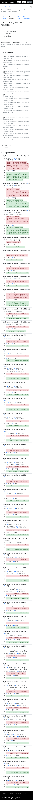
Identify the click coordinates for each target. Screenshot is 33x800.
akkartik (3, 7)
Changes (11, 17)
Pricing (18, 793)
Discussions (26, 17)
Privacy (11, 793)
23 (14, 561)
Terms (4, 793)
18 (12, 423)
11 (14, 339)
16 (8, 386)
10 (8, 339)
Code (4, 17)
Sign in (29, 2)
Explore (12, 2)
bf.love (10, 7)
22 (4, 555)
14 (13, 358)
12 (4, 337)
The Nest (4, 2)
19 (13, 498)
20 (13, 514)
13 (8, 353)
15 (8, 368)
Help (25, 793)
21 (4, 522)
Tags (18, 17)
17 (9, 388)
